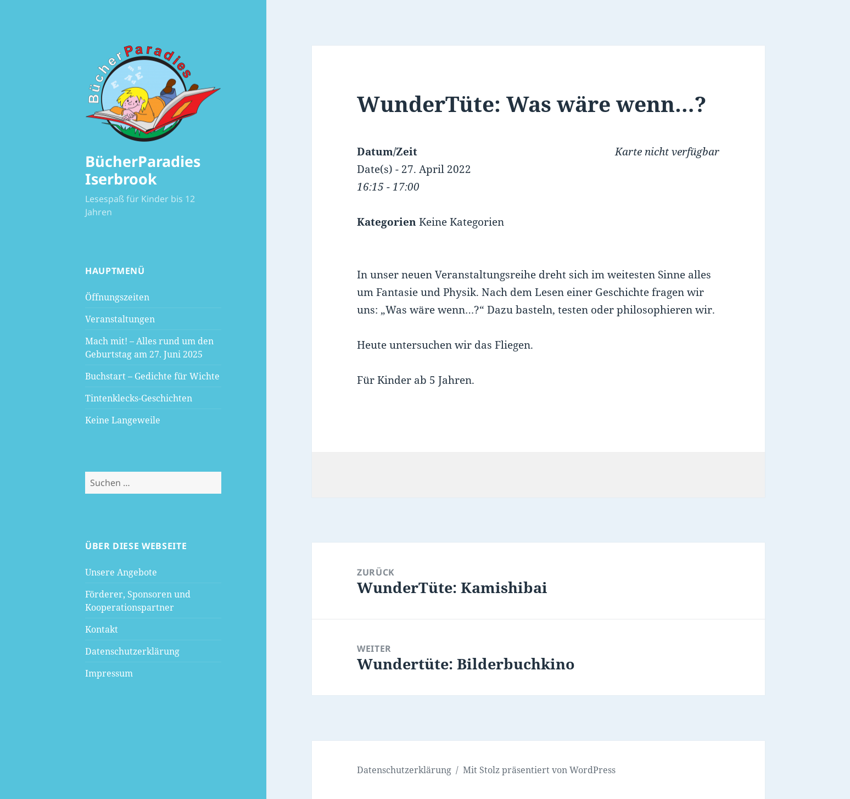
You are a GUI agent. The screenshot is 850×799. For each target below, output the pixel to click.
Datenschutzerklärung (132, 651)
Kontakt (101, 629)
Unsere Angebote (121, 572)
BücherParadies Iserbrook (142, 170)
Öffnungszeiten (117, 297)
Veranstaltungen (120, 319)
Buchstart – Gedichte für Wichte (152, 376)
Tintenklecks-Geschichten (138, 398)
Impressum (109, 673)
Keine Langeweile (122, 420)
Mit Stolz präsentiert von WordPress (539, 770)
